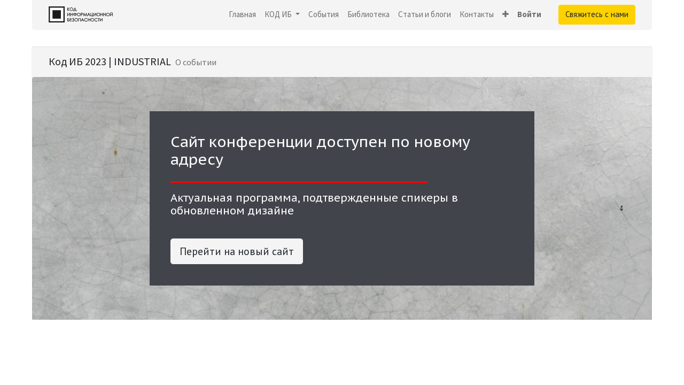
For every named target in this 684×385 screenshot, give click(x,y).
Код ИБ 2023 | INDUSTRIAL (110, 61)
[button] (505, 14)
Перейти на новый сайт (237, 251)
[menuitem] (242, 14)
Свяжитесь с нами (596, 14)
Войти (529, 14)
